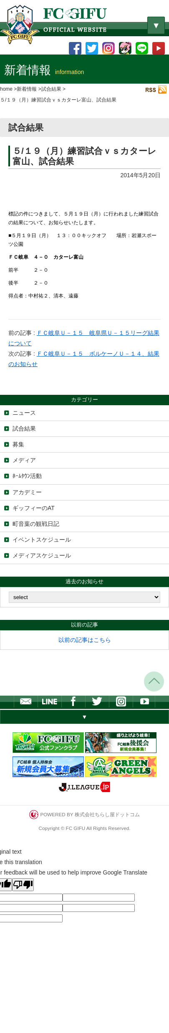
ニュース (24, 412)
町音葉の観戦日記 (36, 523)
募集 (18, 444)
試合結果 (24, 428)
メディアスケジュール (42, 555)
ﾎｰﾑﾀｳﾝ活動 (27, 476)
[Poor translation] (23, 884)
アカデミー (27, 492)
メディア (24, 460)
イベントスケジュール (42, 539)
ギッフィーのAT (34, 508)
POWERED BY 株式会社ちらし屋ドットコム (84, 814)
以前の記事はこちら (84, 640)
